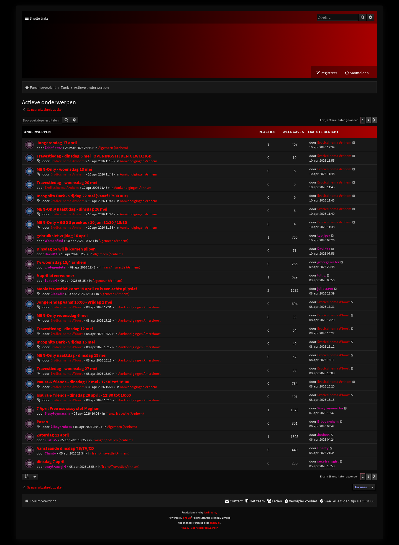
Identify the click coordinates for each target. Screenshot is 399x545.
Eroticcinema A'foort (66, 307)
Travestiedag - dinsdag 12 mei (65, 329)
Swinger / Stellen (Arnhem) (113, 440)
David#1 (51, 254)
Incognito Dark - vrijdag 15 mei (66, 342)
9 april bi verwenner (55, 276)
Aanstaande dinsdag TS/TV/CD (65, 448)
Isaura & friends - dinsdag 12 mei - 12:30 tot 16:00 (83, 382)
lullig (321, 275)
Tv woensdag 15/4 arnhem (61, 262)
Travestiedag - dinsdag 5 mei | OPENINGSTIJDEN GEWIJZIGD (94, 156)
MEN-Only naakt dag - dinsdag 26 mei (72, 209)
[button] (374, 120)
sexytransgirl (55, 467)
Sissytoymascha (57, 414)
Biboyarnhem (61, 427)
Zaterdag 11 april (53, 435)
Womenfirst (54, 241)
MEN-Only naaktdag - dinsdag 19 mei (71, 355)
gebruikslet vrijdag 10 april (62, 236)
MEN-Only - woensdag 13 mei (64, 169)
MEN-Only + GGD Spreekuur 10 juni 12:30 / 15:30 (82, 223)
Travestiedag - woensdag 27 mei (67, 369)
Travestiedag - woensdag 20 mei (67, 183)
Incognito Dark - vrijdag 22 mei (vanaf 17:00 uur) (82, 196)
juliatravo (325, 289)
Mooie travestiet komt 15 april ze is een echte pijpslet (87, 289)
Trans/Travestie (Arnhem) (121, 267)
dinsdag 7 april (51, 462)
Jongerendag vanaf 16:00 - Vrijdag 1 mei (74, 302)
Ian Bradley (210, 513)
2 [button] (368, 120)
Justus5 (51, 440)
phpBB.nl (214, 523)
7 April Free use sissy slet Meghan (68, 409)
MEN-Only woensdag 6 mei (62, 316)
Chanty (50, 453)
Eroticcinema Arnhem (334, 143)
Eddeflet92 (53, 148)
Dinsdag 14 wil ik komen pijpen (66, 249)
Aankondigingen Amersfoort (139, 307)
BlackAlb (57, 294)
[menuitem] (357, 73)
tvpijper (323, 236)
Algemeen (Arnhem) (113, 148)
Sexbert (51, 281)
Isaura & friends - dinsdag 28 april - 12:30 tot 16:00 (84, 395)
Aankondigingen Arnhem (138, 161)
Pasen (42, 422)
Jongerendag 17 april (57, 143)
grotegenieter (56, 267)
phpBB (187, 518)
